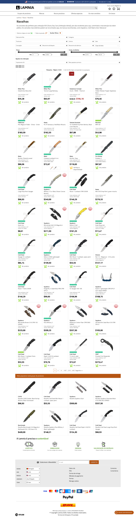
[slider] (18, 52)
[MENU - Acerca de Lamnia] (114, 9)
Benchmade (21, 425)
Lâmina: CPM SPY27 (48, 294)
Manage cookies (74, 481)
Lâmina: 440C (47, 96)
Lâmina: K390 (47, 260)
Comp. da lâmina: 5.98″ (75, 358)
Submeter (94, 462)
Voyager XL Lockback (24, 257)
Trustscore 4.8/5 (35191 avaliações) (81, 2)
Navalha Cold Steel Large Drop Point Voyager (106, 428)
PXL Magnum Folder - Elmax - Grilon (29, 124)
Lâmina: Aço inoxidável (100, 130)
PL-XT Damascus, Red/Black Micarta (54, 124)
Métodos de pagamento (76, 476)
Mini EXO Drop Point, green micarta (106, 191)
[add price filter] (63, 54)
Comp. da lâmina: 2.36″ (100, 358)
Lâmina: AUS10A (22, 197)
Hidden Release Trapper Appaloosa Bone (105, 92)
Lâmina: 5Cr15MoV (22, 228)
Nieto (19, 156)
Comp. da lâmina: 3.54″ (49, 160)
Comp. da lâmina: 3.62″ (75, 326)
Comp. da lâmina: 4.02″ (23, 195)
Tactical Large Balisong (50, 91)
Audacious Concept (75, 89)
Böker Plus (21, 89)
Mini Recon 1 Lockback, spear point (80, 257)
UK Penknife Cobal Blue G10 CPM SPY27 (105, 323)
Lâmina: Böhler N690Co (23, 161)
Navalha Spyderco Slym (77, 398)
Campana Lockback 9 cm (51, 158)
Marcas (41, 13)
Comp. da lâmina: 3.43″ (23, 128)
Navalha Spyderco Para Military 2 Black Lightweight (54, 428)
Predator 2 (98, 158)
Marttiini (98, 122)
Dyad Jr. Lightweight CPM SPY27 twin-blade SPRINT (105, 290)
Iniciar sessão (110, 6)
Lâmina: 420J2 (21, 96)
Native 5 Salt (73, 225)
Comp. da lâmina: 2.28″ (49, 292)
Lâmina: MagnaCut (48, 228)
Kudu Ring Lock (100, 225)
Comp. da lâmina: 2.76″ (75, 128)
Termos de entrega (74, 473)
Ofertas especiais (76, 13)
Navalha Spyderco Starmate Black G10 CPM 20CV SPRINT (105, 399)
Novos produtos (59, 13)
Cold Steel (21, 189)
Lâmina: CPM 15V (22, 327)
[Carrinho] (118, 9)
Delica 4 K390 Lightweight (52, 257)
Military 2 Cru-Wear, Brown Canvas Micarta (54, 192)
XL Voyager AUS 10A (76, 289)
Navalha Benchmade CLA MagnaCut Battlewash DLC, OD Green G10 (29, 428)
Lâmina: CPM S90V (74, 327)
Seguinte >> (79, 370)
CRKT (97, 354)
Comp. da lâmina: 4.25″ (23, 227)
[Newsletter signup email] (73, 462)
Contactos (113, 468)
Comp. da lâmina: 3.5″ (49, 358)
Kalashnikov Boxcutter (24, 91)
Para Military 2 (48, 322)
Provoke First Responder (102, 356)
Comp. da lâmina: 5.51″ (23, 259)
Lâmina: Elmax (21, 130)
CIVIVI (20, 396)
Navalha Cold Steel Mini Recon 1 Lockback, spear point (53, 399)
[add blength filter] (116, 54)
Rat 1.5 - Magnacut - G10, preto (105, 257)
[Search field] (71, 8)
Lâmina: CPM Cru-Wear (49, 197)
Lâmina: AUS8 (73, 359)
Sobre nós (72, 468)
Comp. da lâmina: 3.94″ (23, 292)
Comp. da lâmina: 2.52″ (100, 195)
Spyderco (47, 189)
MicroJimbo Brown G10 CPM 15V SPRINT (28, 323)
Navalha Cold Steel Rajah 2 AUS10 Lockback (80, 428)
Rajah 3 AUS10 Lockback (51, 356)
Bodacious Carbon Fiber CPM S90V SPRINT (80, 323)
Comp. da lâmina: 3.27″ (100, 259)
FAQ (70, 471)
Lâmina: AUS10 (47, 359)
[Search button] (96, 8)
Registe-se (118, 6)
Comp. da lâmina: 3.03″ (23, 94)
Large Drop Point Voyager (25, 191)
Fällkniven (21, 122)
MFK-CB (97, 124)
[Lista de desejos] (109, 9)
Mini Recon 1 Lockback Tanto (26, 356)
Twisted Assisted (75, 122)
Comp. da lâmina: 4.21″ (49, 94)
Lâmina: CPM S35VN (74, 197)
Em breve (112, 13)
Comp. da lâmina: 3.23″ (75, 94)
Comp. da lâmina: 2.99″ (49, 128)
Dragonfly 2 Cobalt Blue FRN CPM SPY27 (54, 290)
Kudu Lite (21, 225)
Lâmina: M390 (73, 96)
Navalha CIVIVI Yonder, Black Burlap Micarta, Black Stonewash (28, 399)
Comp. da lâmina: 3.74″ (23, 160)
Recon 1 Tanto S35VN (24, 289)
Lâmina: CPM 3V (99, 197)
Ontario (97, 255)
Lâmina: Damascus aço (49, 130)
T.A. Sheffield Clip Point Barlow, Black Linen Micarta (81, 125)
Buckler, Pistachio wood (25, 158)
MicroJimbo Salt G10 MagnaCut (53, 225)
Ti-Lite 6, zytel (74, 356)
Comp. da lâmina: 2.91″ (49, 259)
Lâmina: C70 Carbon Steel (75, 130)
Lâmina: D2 (98, 96)
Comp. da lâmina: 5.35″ (75, 292)
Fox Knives (98, 156)
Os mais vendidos (94, 13)
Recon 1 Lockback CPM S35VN (79, 191)
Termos (71, 478)
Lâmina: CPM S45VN (48, 327)
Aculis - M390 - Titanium (77, 91)
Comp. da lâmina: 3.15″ (100, 94)
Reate (45, 122)
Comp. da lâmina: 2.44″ (49, 227)
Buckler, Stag (74, 158)
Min (31, 55)
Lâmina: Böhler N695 (48, 161)
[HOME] (25, 8)
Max (44, 55)
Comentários (114, 471)
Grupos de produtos (24, 13)
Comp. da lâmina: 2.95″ (75, 227)
